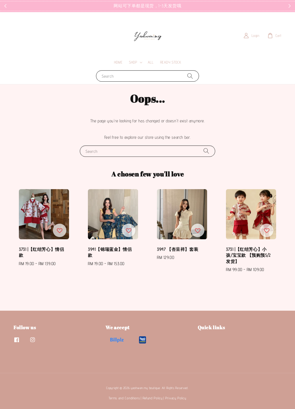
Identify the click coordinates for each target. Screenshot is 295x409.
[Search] (190, 76)
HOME (118, 62)
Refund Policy (153, 398)
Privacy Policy (175, 398)
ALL (151, 62)
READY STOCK (170, 62)
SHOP (133, 62)
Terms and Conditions (124, 398)
